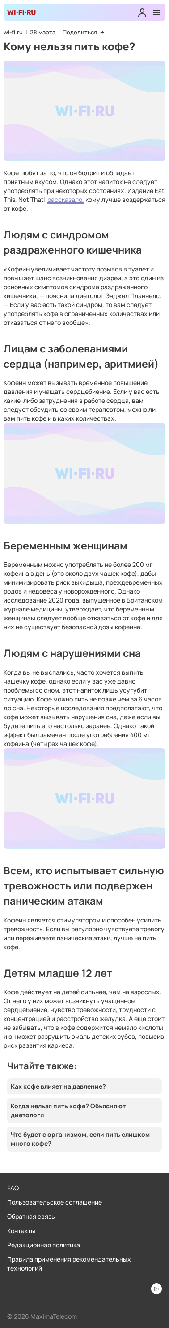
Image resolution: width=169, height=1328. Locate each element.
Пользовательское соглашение (54, 1202)
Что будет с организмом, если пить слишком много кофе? (80, 1139)
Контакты (21, 1230)
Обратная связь (31, 1216)
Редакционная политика (43, 1245)
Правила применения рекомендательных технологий (69, 1263)
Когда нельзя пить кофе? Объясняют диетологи (68, 1110)
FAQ (13, 1188)
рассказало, (65, 199)
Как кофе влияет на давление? (58, 1086)
